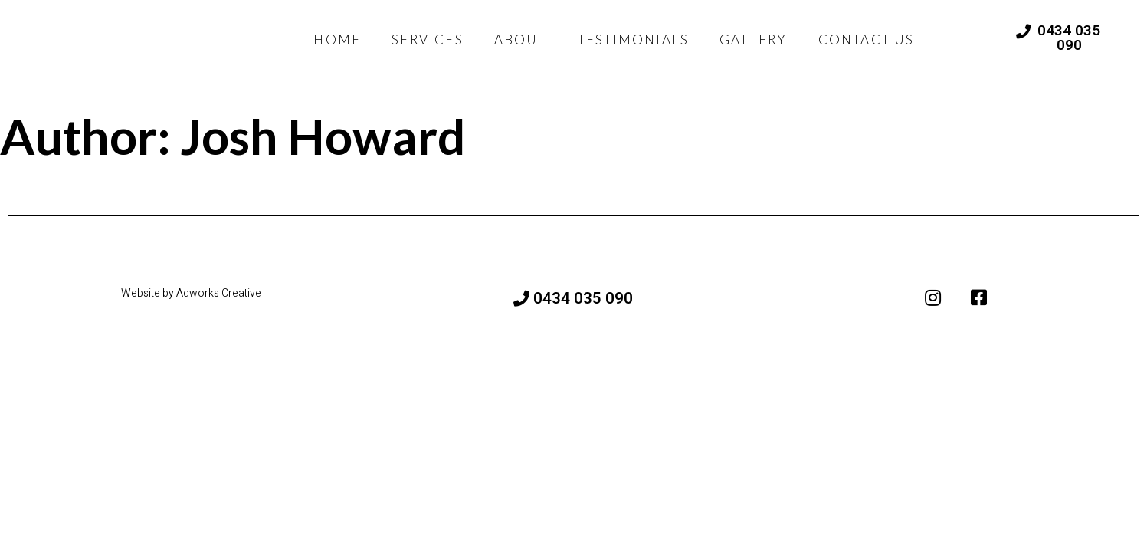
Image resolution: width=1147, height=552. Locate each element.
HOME (337, 39)
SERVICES (428, 39)
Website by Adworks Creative (191, 295)
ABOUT (520, 39)
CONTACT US (866, 39)
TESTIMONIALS (633, 39)
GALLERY (753, 39)
